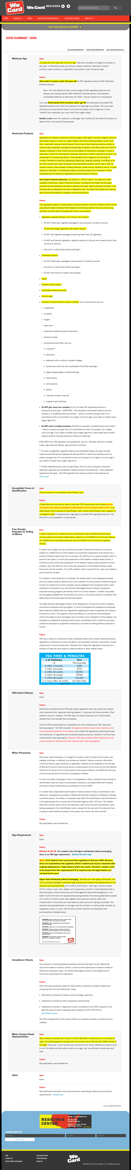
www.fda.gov (44, 476)
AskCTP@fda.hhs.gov (49, 1013)
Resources (115, 50)
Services (17, 18)
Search (116, 9)
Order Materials (48, 18)
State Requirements (95, 50)
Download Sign (81, 854)
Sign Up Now (19, 1139)
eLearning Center (42, 1155)
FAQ (6, 1155)
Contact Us (9, 1158)
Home (5, 18)
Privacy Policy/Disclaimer (13, 1161)
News (30, 18)
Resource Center (72, 18)
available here (58, 1094)
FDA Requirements (76, 50)
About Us (89, 18)
